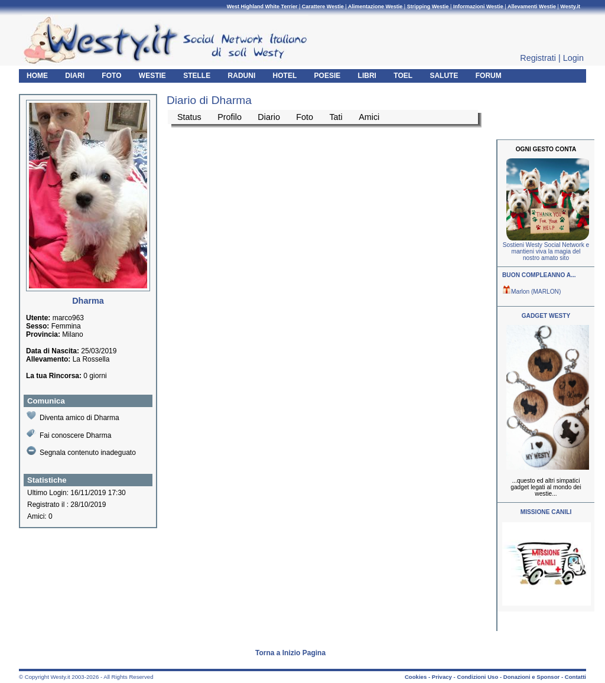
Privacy (442, 677)
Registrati (538, 58)
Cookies (416, 677)
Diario (269, 117)
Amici (369, 117)
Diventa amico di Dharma (73, 416)
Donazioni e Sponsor (531, 677)
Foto (304, 117)
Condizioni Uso (477, 677)
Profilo (229, 117)
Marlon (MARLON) (531, 291)
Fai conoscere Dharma (69, 434)
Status (189, 117)
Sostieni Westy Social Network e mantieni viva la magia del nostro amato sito (546, 251)
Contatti (575, 677)
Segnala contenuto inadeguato (81, 451)
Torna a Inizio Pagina (290, 653)
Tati (335, 117)
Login (573, 58)
